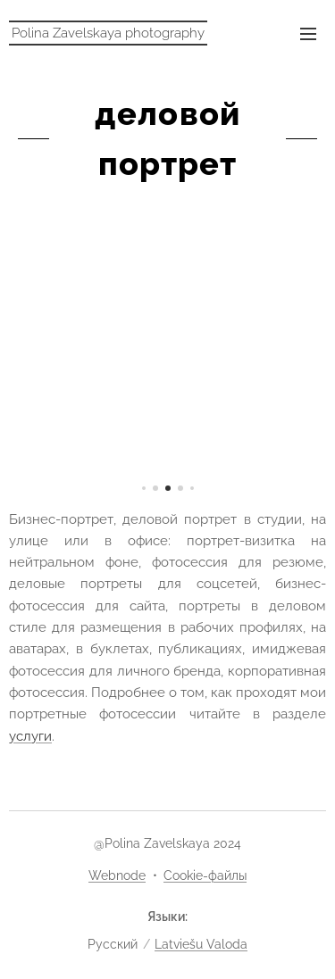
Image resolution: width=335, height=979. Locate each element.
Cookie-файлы (205, 875)
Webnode (117, 875)
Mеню (308, 34)
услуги (30, 736)
